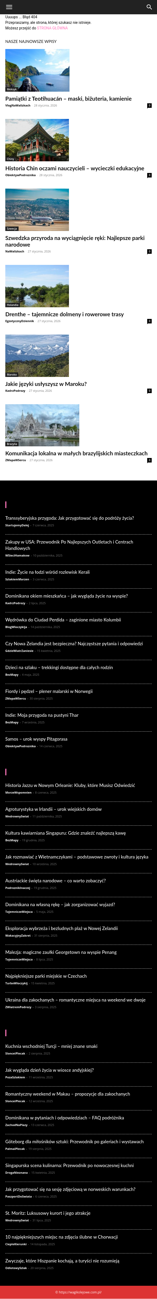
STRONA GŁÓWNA (52, 28)
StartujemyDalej (17, 525)
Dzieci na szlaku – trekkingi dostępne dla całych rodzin (59, 667)
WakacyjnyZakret (18, 935)
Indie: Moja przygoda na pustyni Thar (41, 715)
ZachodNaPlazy (16, 1125)
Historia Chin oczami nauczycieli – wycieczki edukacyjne (74, 168)
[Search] (149, 7)
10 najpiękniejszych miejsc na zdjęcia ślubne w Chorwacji (61, 1237)
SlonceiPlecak (15, 1053)
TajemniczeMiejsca (19, 912)
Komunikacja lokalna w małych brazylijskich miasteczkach (76, 453)
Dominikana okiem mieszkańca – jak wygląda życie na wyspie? (66, 596)
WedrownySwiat (17, 816)
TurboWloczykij (16, 983)
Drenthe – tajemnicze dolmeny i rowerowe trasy (64, 314)
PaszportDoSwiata (18, 1196)
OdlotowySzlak (16, 1268)
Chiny (10, 159)
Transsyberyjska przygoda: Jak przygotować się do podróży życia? (69, 518)
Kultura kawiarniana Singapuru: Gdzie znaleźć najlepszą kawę (65, 833)
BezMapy (12, 675)
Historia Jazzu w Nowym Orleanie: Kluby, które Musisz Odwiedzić (70, 785)
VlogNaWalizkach (17, 105)
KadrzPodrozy (15, 391)
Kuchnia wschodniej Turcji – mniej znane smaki (51, 1046)
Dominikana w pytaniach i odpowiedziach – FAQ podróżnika (64, 1117)
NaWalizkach (14, 251)
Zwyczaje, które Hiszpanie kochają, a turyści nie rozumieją (62, 1261)
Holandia (12, 305)
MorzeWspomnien (18, 792)
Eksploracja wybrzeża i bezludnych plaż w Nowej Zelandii (61, 928)
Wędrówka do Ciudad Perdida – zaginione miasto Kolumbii (63, 619)
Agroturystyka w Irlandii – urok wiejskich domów (53, 809)
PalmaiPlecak (15, 1149)
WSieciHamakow (17, 555)
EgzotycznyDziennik (19, 321)
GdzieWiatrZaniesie (19, 651)
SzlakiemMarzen (17, 579)
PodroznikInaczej (17, 888)
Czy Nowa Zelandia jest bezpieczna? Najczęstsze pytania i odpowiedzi (74, 643)
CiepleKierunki (16, 1244)
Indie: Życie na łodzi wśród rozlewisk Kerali (47, 572)
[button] (9, 7)
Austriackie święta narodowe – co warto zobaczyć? (55, 880)
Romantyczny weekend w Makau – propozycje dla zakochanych (67, 1094)
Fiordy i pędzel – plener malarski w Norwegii (49, 691)
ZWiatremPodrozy (18, 1007)
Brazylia (12, 444)
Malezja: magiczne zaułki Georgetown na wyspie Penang (61, 952)
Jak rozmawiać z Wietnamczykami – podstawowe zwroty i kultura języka (77, 857)
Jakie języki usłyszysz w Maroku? (46, 383)
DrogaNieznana (16, 1173)
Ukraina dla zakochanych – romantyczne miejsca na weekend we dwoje (75, 1000)
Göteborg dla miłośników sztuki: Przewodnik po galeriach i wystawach (74, 1141)
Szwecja (12, 228)
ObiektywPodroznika (20, 175)
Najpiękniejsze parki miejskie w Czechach (46, 976)
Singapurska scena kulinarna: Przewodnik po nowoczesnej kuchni (69, 1165)
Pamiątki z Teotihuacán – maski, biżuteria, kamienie (68, 98)
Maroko (12, 374)
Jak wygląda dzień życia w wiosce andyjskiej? (49, 1070)
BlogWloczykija (16, 627)
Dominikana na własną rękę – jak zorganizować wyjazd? (60, 904)
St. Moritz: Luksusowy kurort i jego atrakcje (47, 1213)
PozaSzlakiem (15, 1077)
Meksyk (12, 89)
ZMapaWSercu (15, 460)
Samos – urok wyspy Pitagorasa (36, 739)
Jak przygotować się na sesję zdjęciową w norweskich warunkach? (70, 1189)
